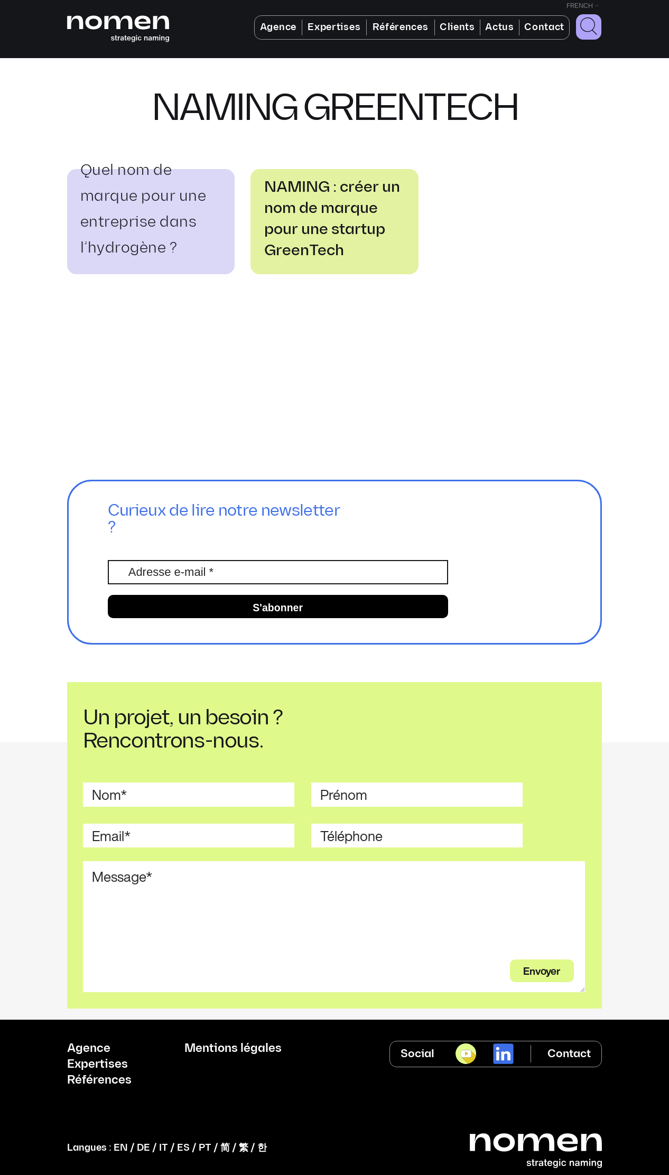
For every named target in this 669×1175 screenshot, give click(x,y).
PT (205, 1148)
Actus (499, 27)
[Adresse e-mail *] (278, 572)
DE (143, 1148)
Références (401, 27)
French (579, 6)
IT (163, 1148)
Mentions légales (233, 1049)
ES (183, 1148)
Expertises (334, 27)
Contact (544, 27)
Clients (457, 27)
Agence (278, 27)
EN (121, 1148)
